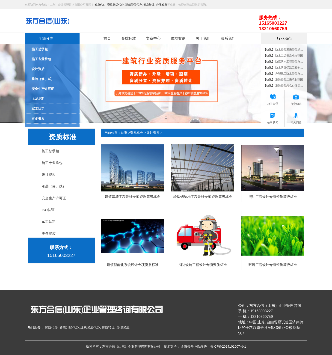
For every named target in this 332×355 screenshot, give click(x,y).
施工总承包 (50, 151)
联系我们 (228, 38)
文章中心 (153, 38)
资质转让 (148, 4)
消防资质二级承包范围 (289, 79)
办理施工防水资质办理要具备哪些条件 (298, 73)
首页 (107, 38)
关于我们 (203, 38)
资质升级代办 (115, 4)
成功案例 (178, 38)
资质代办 (100, 4)
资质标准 (128, 38)
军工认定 (49, 222)
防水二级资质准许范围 (289, 55)
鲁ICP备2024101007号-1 (228, 346)
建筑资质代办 (133, 4)
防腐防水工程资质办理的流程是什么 (297, 61)
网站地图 (201, 346)
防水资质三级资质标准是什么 (293, 49)
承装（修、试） (54, 186)
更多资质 (49, 233)
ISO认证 (48, 210)
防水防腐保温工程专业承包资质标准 (297, 67)
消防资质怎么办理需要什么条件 (294, 85)
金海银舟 (187, 346)
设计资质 (49, 174)
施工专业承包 (52, 163)
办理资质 (161, 4)
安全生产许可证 (54, 198)
